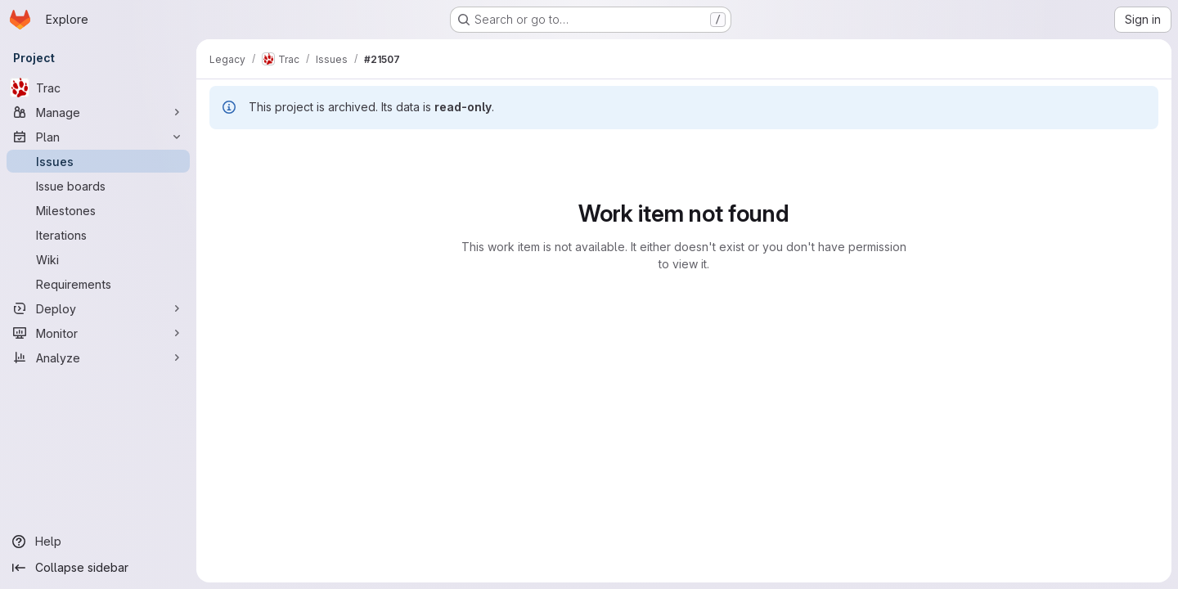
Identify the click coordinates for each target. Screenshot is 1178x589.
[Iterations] (98, 234)
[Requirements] (98, 283)
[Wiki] (98, 259)
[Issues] (98, 161)
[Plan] (98, 136)
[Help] (98, 541)
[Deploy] (98, 308)
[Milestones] (98, 210)
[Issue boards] (98, 185)
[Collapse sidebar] (98, 567)
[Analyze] (98, 357)
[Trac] (98, 87)
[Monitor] (98, 332)
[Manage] (98, 112)
